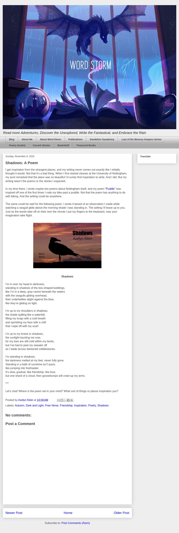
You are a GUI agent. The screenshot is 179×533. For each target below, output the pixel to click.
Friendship (66, 405)
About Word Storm (50, 139)
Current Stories (41, 145)
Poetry (92, 405)
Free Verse (51, 405)
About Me (27, 139)
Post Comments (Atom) (76, 523)
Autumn (19, 405)
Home (68, 513)
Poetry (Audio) (17, 145)
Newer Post (13, 513)
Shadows (103, 405)
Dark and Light (34, 405)
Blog (11, 139)
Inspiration (80, 405)
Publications (75, 139)
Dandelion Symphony (102, 139)
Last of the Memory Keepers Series (141, 139)
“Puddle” (110, 188)
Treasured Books (86, 145)
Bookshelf (63, 145)
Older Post (121, 513)
